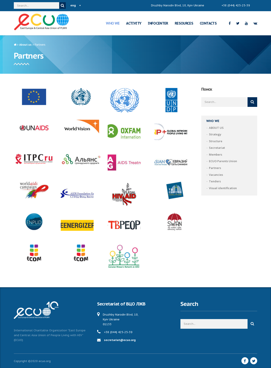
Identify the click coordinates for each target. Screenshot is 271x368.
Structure (215, 141)
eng (73, 5)
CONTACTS (208, 23)
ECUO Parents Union (223, 161)
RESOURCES (184, 23)
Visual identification (223, 188)
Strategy (215, 134)
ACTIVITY (133, 23)
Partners (215, 168)
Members (215, 154)
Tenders (215, 181)
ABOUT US (216, 128)
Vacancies (216, 175)
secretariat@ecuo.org (120, 340)
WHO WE (112, 23)
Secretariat (217, 148)
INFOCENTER (158, 23)
